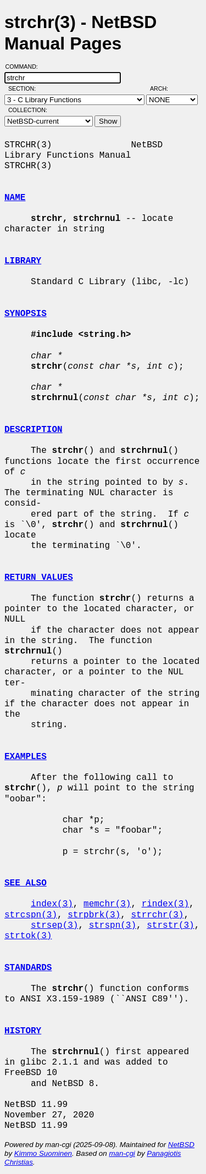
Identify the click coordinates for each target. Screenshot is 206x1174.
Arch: (164, 88)
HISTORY (22, 1031)
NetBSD (181, 1144)
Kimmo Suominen (43, 1153)
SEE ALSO (25, 883)
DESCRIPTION (33, 430)
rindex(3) (165, 904)
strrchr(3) (157, 915)
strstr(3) (170, 926)
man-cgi (122, 1153)
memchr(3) (107, 904)
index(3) (52, 904)
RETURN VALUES (38, 578)
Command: (24, 66)
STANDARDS (28, 968)
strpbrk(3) (94, 915)
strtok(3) (28, 936)
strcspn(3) (30, 915)
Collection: (27, 110)
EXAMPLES (25, 757)
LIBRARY (22, 261)
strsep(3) (54, 926)
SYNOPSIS (25, 314)
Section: (24, 88)
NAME (14, 198)
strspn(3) (112, 926)
